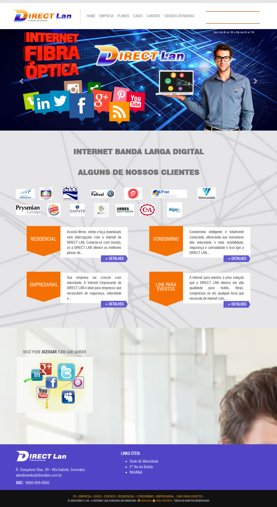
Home (91, 16)
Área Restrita (162, 500)
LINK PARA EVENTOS (189, 496)
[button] (21, 80)
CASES (138, 16)
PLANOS (123, 16)
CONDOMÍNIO (145, 496)
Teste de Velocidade (144, 461)
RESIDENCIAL (126, 496)
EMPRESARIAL (165, 496)
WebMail (135, 472)
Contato (153, 16)
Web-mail (145, 500)
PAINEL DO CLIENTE (228, 7)
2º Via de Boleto (141, 467)
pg (75, 496)
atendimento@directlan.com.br (40, 475)
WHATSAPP (222, 27)
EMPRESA (106, 16)
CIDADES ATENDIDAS (179, 16)
